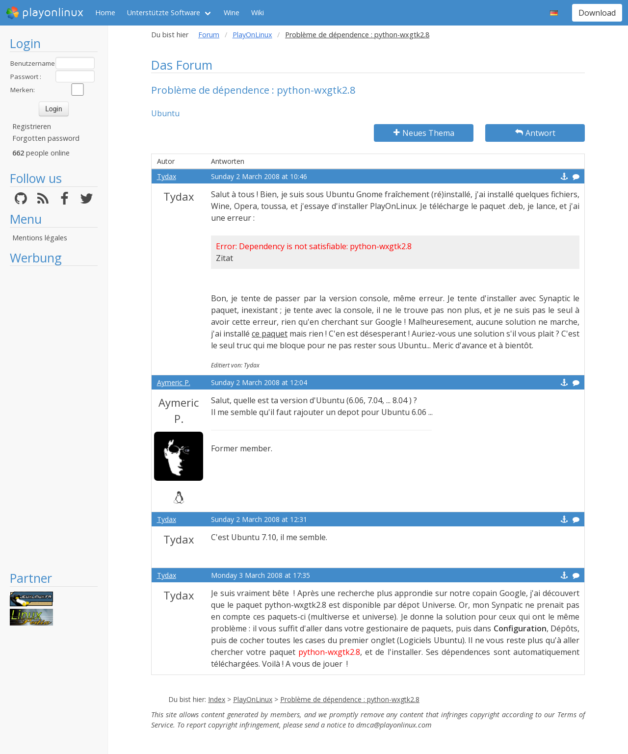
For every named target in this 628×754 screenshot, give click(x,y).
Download (597, 12)
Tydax (166, 176)
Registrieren (31, 126)
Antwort (535, 133)
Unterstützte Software (163, 12)
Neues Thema (423, 133)
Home (105, 12)
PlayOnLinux (252, 34)
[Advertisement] (54, 418)
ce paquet (270, 333)
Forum (208, 34)
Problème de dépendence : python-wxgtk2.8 (349, 699)
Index (216, 699)
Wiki (257, 12)
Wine (231, 12)
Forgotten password (45, 138)
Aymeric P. (173, 382)
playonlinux (44, 13)
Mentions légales (39, 237)
